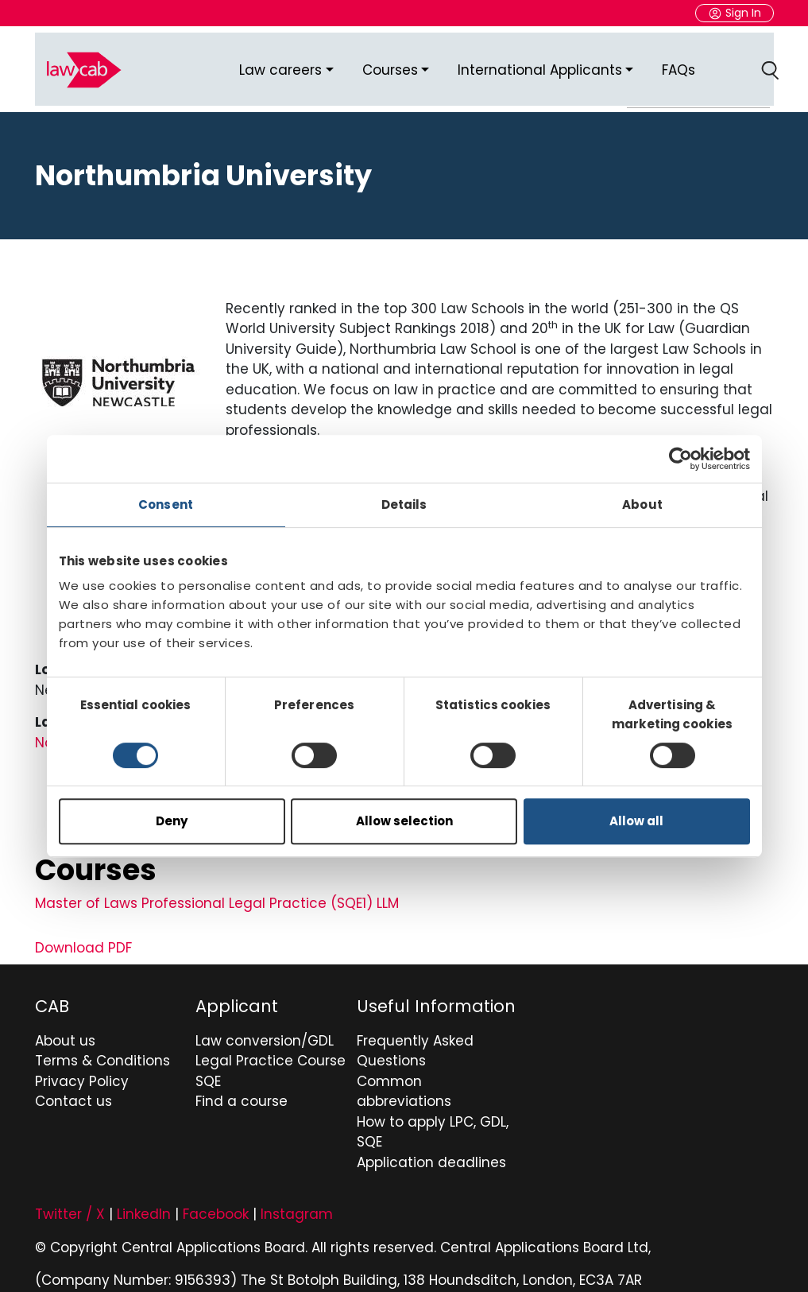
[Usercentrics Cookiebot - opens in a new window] (680, 459)
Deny (172, 821)
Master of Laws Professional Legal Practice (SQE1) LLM (217, 891)
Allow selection (404, 821)
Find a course (241, 1089)
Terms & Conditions (102, 1048)
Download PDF (83, 935)
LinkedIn (144, 1202)
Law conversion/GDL (264, 1028)
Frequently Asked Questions (415, 1039)
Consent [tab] (165, 504)
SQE (208, 1069)
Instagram (297, 1202)
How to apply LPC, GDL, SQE (432, 1120)
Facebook (216, 1202)
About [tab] (642, 504)
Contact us (73, 1089)
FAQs (678, 62)
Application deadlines (431, 1150)
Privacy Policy (82, 1069)
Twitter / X (70, 1202)
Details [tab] (404, 504)
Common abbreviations (404, 1080)
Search (773, 63)
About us (65, 1028)
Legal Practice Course (270, 1048)
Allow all (636, 821)
